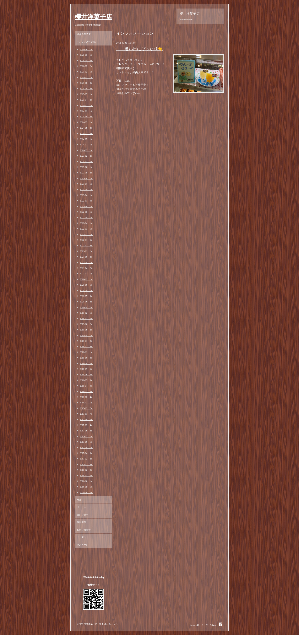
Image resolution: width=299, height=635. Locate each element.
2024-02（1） (86, 150)
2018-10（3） (86, 357)
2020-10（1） (86, 285)
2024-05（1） (86, 139)
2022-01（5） (86, 240)
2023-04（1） (86, 195)
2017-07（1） (86, 436)
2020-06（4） (86, 301)
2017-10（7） (86, 419)
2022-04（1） (86, 223)
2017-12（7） (86, 408)
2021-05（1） (86, 262)
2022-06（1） (86, 212)
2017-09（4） (86, 425)
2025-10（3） (86, 83)
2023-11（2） (86, 161)
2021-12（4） (86, 245)
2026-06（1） (86, 49)
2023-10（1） (86, 167)
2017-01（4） (86, 464)
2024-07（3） (86, 133)
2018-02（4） (86, 397)
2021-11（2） (86, 251)
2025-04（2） (86, 99)
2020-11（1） (86, 279)
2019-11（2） (86, 318)
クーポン (81, 537)
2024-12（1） (86, 105)
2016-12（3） (86, 470)
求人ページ (82, 544)
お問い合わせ (84, 529)
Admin (213, 625)
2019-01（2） (86, 341)
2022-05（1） (86, 217)
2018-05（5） (86, 380)
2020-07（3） (86, 296)
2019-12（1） (86, 313)
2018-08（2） (86, 363)
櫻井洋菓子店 (93, 16)
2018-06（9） (86, 374)
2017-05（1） (86, 447)
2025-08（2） (86, 88)
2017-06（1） (86, 442)
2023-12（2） (86, 156)
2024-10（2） (86, 116)
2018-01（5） (86, 402)
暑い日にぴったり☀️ (139, 49)
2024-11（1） (86, 111)
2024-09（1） (86, 122)
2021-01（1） (86, 273)
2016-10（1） (86, 481)
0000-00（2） (86, 492)
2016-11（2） (86, 475)
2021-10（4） (86, 256)
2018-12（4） (86, 346)
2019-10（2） (86, 324)
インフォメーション (87, 42)
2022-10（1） (86, 206)
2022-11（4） (86, 200)
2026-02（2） (86, 66)
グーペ (204, 625)
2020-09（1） (86, 290)
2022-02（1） (86, 234)
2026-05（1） (86, 55)
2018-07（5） (86, 369)
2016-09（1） (86, 486)
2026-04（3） (86, 60)
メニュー (81, 507)
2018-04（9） (86, 385)
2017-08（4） (86, 430)
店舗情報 (81, 522)
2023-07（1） (86, 184)
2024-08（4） (86, 128)
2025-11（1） (86, 77)
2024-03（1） (86, 144)
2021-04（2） (86, 268)
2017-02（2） (86, 458)
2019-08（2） (86, 329)
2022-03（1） (86, 228)
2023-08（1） (86, 178)
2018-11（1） (86, 352)
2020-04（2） (86, 307)
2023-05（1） (86, 189)
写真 (79, 500)
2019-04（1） (86, 335)
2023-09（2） (86, 172)
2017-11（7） (86, 414)
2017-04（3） (86, 453)
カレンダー (82, 514)
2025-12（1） (86, 71)
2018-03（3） (86, 391)
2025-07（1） (86, 94)
